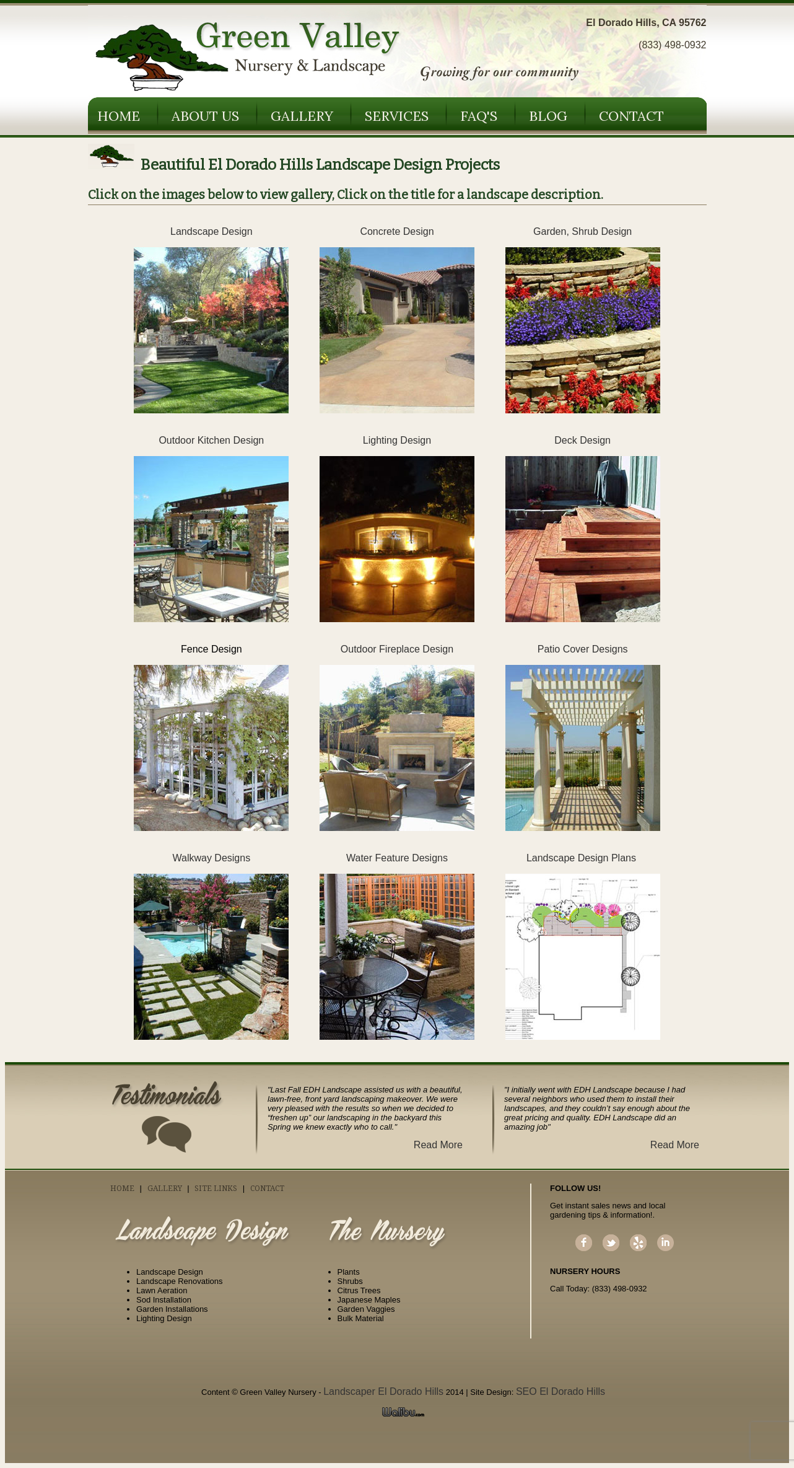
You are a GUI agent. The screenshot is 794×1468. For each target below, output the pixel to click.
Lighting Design (397, 440)
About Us (205, 116)
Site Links (215, 1188)
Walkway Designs (211, 858)
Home (118, 116)
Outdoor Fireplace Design (397, 649)
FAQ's (478, 116)
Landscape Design (211, 231)
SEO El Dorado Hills (560, 1391)
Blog (548, 116)
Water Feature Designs (397, 858)
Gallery (302, 116)
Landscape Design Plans (582, 858)
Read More (438, 1145)
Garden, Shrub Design (582, 231)
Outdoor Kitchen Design (211, 440)
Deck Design (582, 440)
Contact (631, 116)
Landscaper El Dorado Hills (383, 1391)
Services (397, 116)
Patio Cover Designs (583, 649)
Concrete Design (397, 231)
